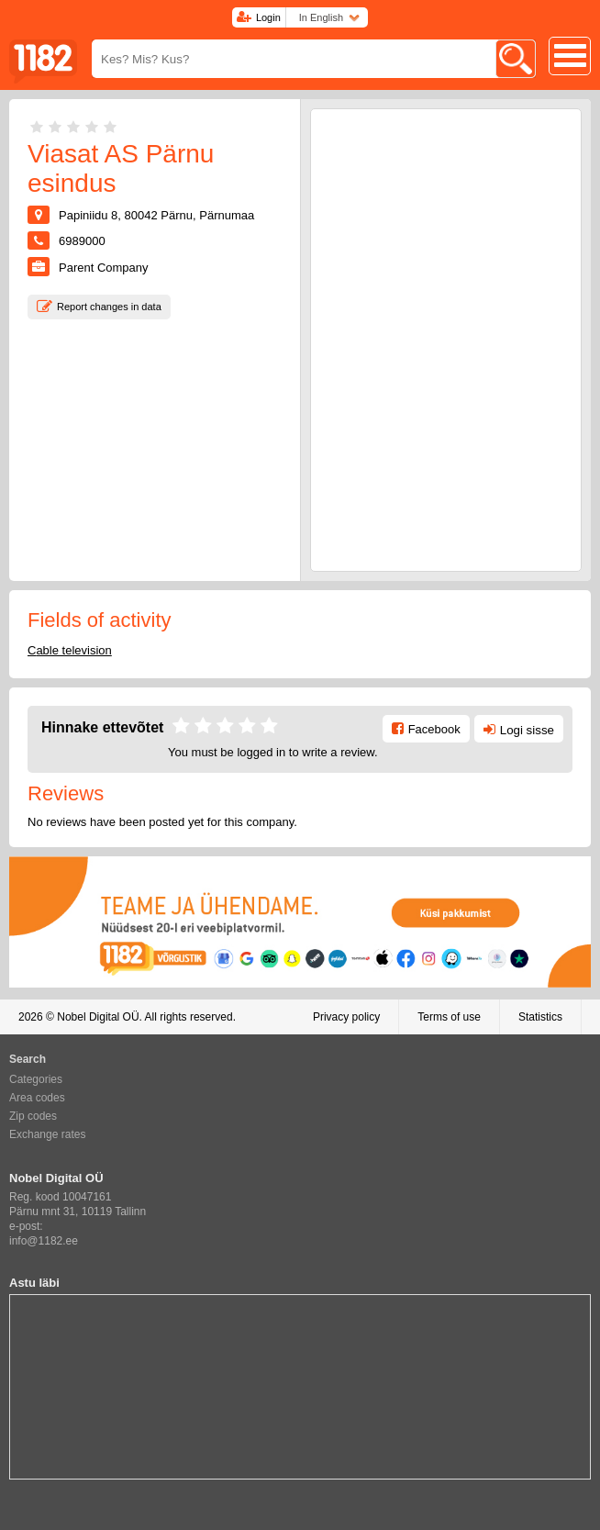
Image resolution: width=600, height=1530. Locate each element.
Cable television (70, 650)
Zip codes (33, 1116)
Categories (35, 1079)
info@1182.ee (43, 1240)
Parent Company (104, 267)
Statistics (540, 1017)
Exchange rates (47, 1134)
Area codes (37, 1097)
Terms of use (449, 1017)
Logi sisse (527, 730)
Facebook (434, 729)
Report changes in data (109, 306)
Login (268, 17)
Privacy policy (346, 1017)
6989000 (82, 241)
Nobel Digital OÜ (98, 1017)
